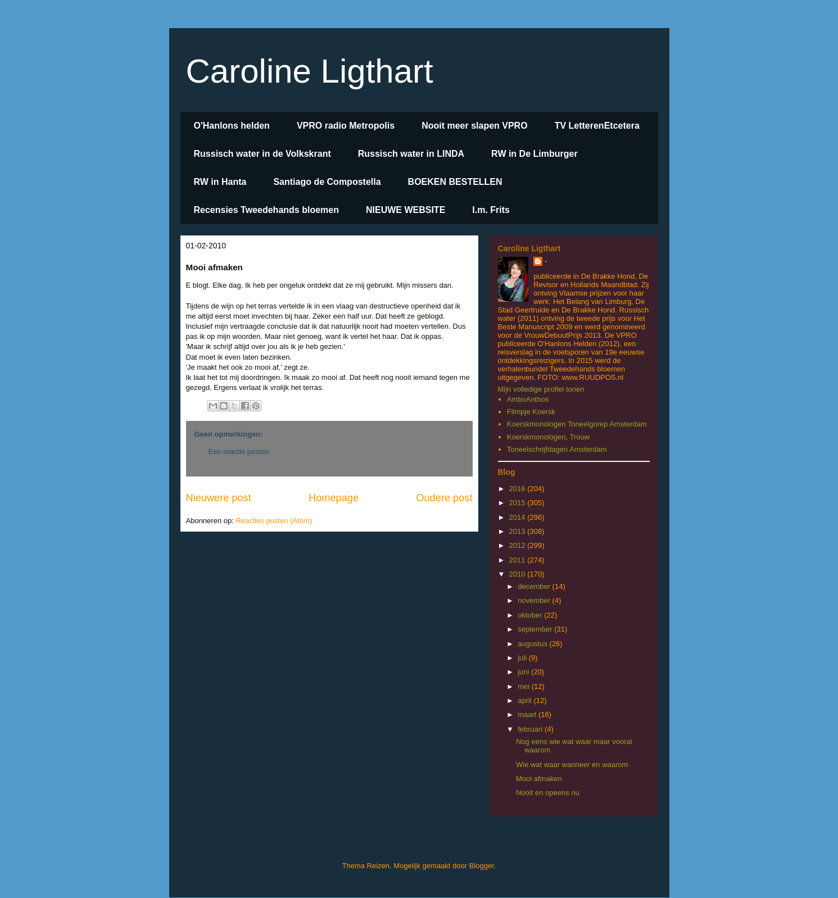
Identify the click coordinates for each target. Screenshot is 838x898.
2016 (518, 488)
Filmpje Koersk (531, 411)
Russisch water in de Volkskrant (262, 153)
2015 (518, 502)
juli (523, 658)
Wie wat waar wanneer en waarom (572, 764)
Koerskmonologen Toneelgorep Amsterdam (577, 424)
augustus (533, 644)
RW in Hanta (220, 182)
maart (528, 714)
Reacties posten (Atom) (273, 520)
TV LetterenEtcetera (597, 125)
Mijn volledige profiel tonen (541, 389)
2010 (518, 574)
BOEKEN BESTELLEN (455, 182)
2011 (518, 560)
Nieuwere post (218, 498)
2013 (518, 531)
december (535, 586)
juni (524, 672)
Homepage (334, 498)
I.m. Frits (491, 210)
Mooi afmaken (539, 778)
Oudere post (444, 498)
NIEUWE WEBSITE (405, 210)
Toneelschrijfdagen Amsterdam (557, 449)
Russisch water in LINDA (411, 153)
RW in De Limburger (534, 153)
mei (525, 686)
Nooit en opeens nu (547, 792)
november (535, 600)
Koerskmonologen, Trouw (548, 437)
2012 (518, 545)
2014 (518, 517)
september (536, 629)
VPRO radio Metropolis (346, 125)
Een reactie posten (239, 451)
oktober (531, 615)
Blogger (481, 865)
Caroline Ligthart (309, 71)
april (525, 700)
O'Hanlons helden (232, 125)
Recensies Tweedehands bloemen (266, 210)
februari (531, 729)
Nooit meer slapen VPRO (475, 125)
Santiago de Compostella (327, 182)
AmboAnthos (528, 399)
